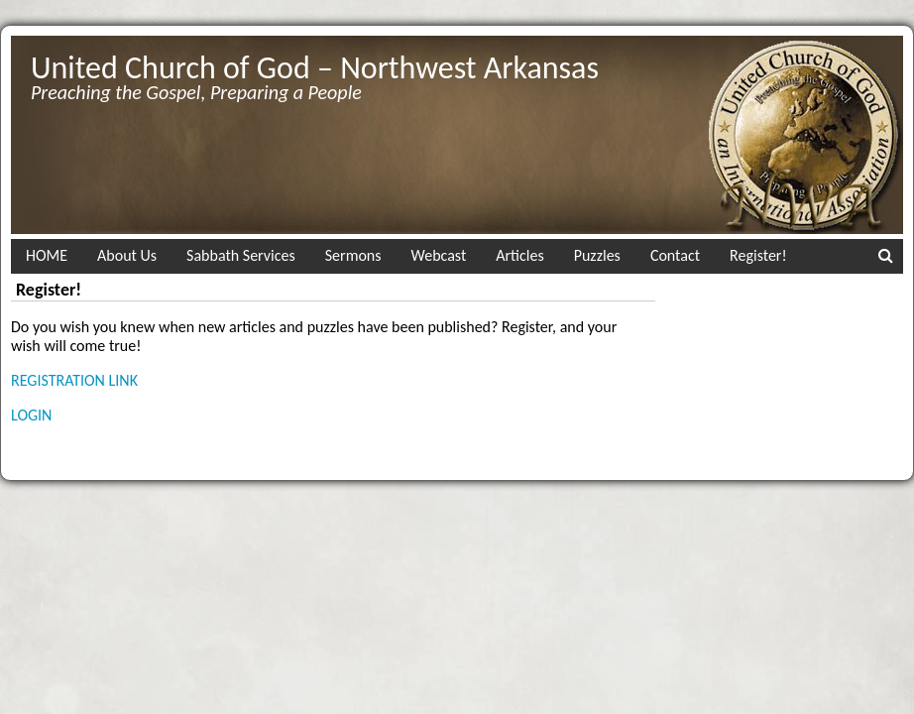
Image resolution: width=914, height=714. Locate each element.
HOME (46, 255)
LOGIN (31, 415)
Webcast (439, 255)
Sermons (353, 255)
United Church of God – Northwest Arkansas (315, 68)
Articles (519, 255)
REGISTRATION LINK (74, 380)
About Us (127, 255)
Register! (758, 255)
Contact (675, 255)
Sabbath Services (240, 255)
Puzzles (597, 255)
